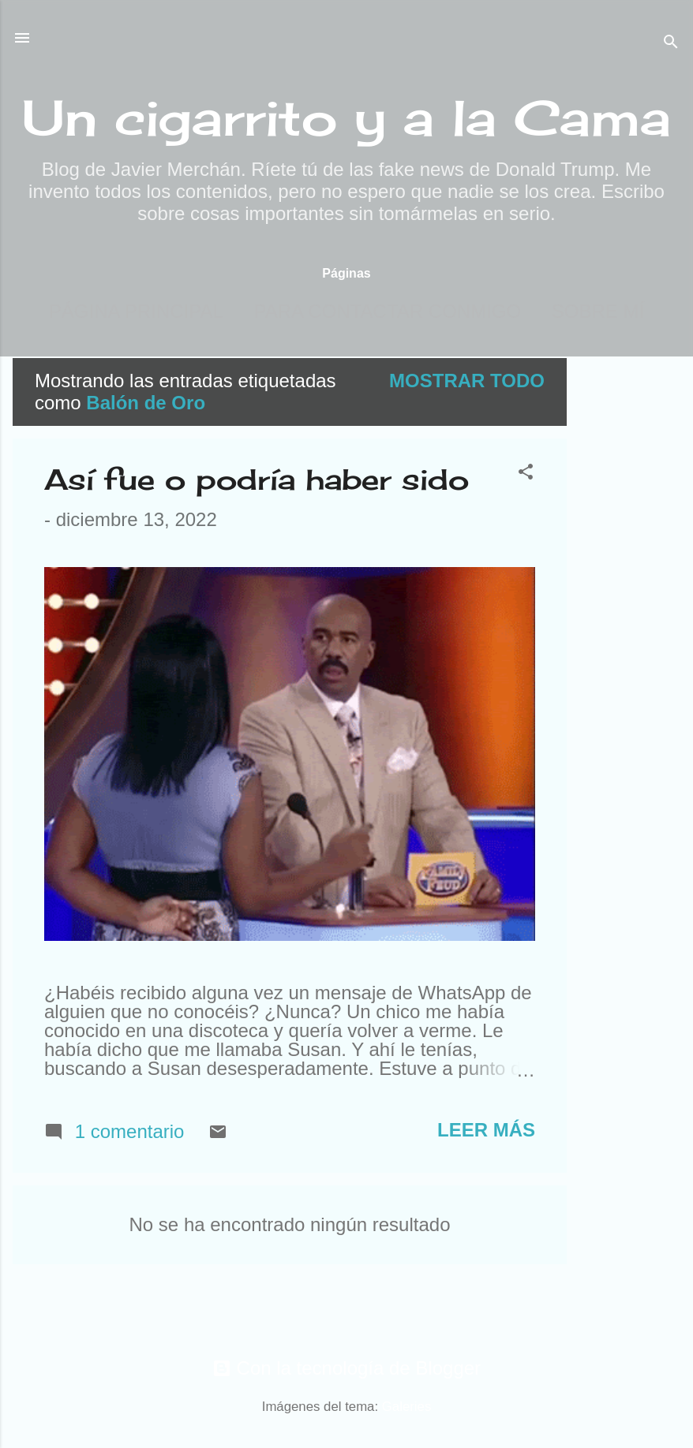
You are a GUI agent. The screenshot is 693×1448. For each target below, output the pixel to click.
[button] (525, 473)
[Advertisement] (629, 594)
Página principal (136, 311)
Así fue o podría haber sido (256, 479)
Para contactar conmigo (387, 311)
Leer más (486, 1129)
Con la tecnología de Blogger (346, 1368)
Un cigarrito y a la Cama (346, 117)
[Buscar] (670, 43)
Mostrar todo (467, 380)
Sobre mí (598, 311)
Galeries (407, 1406)
